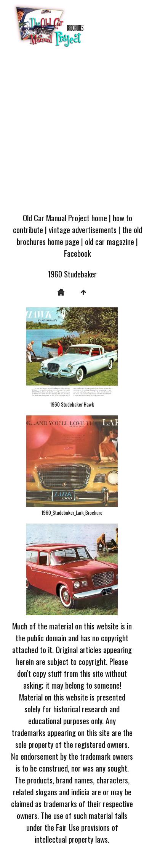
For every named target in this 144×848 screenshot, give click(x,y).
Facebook (77, 253)
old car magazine (109, 241)
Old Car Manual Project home (65, 218)
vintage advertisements (83, 229)
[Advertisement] (71, 132)
